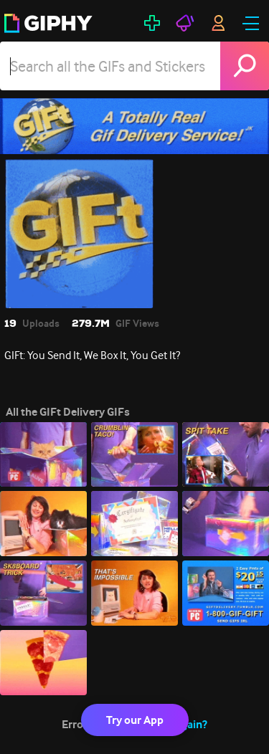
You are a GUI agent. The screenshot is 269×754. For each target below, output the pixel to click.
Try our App (135, 720)
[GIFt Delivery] (134, 126)
